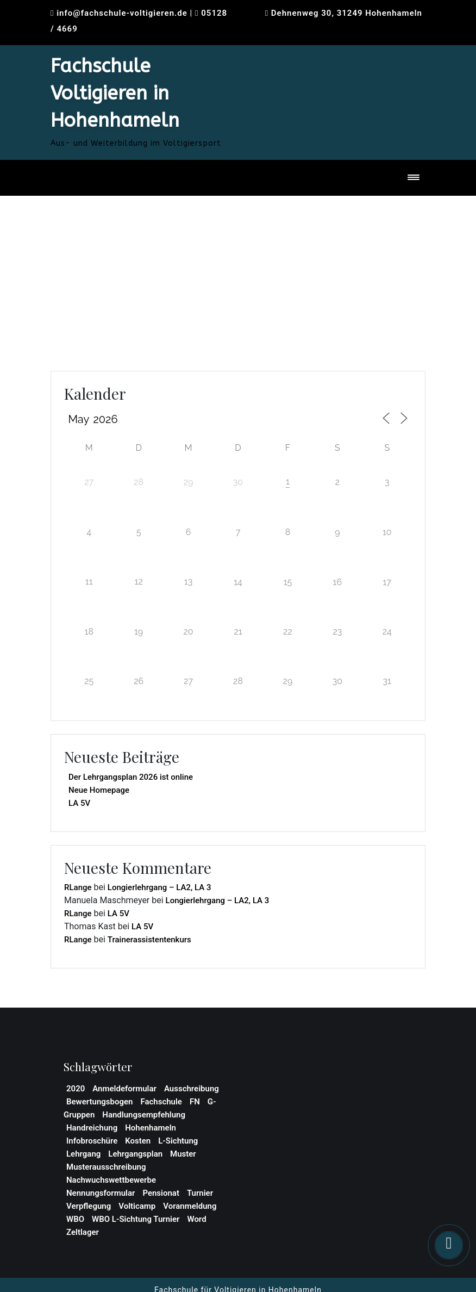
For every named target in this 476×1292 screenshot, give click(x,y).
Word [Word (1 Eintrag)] (196, 1219)
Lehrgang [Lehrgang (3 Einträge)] (83, 1154)
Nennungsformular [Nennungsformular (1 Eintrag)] (100, 1193)
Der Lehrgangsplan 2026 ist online (130, 777)
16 (337, 582)
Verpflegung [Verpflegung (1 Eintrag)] (88, 1206)
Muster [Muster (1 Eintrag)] (183, 1154)
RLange (78, 887)
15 (288, 582)
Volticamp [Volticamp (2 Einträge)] (136, 1206)
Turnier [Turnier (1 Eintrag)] (200, 1193)
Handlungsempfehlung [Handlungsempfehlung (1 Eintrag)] (143, 1115)
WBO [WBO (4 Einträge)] (75, 1219)
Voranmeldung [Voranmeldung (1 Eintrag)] (189, 1206)
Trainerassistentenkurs (149, 940)
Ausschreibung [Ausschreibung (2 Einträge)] (191, 1089)
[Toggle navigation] (413, 178)
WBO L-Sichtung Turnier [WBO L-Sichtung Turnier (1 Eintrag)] (135, 1219)
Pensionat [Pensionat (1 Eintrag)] (160, 1193)
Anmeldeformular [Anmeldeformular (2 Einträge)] (124, 1089)
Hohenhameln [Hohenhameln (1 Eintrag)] (150, 1128)
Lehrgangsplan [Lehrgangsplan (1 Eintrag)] (135, 1154)
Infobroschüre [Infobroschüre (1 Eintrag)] (91, 1141)
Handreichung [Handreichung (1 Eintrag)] (91, 1128)
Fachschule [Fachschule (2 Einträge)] (161, 1102)
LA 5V (79, 803)
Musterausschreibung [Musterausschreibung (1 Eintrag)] (106, 1167)
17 (387, 582)
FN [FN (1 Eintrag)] (195, 1102)
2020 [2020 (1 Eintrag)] (75, 1089)
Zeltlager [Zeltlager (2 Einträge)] (82, 1232)
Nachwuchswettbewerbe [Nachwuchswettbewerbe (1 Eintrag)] (111, 1180)
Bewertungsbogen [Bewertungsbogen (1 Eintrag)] (99, 1102)
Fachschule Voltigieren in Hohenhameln (115, 93)
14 (238, 582)
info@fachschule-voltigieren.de (122, 13)
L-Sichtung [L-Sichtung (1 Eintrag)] (178, 1141)
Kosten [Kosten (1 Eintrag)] (138, 1141)
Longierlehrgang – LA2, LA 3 (159, 887)
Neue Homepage (98, 790)
